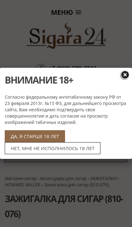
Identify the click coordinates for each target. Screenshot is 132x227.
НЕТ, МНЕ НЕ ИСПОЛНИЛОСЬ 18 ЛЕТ (52, 148)
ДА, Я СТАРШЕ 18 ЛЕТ (35, 136)
